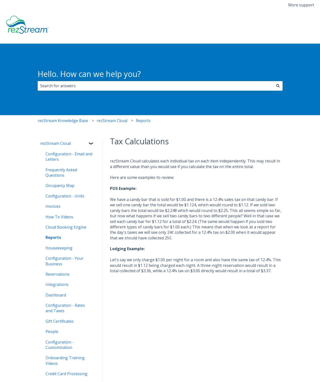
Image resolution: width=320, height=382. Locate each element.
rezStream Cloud (112, 120)
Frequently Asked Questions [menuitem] (61, 172)
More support (301, 5)
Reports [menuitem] (53, 237)
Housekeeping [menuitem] (59, 248)
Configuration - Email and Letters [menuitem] (69, 156)
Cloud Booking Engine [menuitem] (66, 227)
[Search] (278, 85)
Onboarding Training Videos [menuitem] (65, 360)
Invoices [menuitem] (53, 206)
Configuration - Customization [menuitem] (60, 344)
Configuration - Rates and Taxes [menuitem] (65, 308)
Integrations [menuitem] (57, 284)
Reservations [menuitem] (58, 274)
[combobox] (155, 85)
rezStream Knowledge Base (63, 120)
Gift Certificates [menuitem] (60, 321)
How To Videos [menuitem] (59, 217)
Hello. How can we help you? (89, 74)
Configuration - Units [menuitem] (65, 196)
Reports (143, 120)
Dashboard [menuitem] (56, 295)
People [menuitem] (52, 331)
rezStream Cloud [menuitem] (55, 143)
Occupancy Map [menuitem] (60, 185)
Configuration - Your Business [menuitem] (64, 261)
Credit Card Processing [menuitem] (66, 373)
